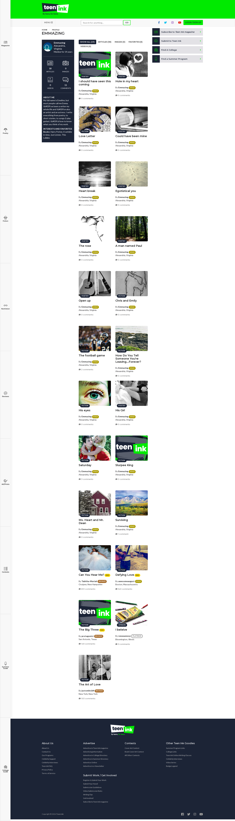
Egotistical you (125, 190)
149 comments (87, 643)
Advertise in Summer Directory (95, 760)
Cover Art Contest (132, 750)
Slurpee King (124, 464)
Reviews (5, 394)
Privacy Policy (47, 771)
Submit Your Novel (90, 785)
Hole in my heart (126, 80)
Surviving (121, 519)
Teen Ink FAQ (47, 768)
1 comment (121, 533)
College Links (171, 753)
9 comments (122, 643)
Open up (85, 299)
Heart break (87, 190)
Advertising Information (92, 753)
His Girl (120, 409)
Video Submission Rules (92, 792)
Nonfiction (5, 307)
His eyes (84, 409)
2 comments (86, 368)
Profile (55, 31)
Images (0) (120, 43)
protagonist (88, 635)
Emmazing (87, 89)
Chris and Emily (126, 299)
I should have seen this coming (95, 82)
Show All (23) (87, 43)
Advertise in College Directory (95, 757)
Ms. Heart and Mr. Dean (91, 520)
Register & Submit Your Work (94, 782)
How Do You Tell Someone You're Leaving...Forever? (128, 357)
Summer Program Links (175, 750)
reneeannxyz (124, 635)
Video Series (171, 764)
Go (126, 24)
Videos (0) (85, 48)
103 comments (87, 697)
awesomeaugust (126, 580)
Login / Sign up (193, 24)
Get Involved (88, 800)
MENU (48, 24)
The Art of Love (90, 683)
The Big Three (89, 628)
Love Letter (87, 135)
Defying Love (124, 573)
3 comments (122, 204)
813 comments (87, 588)
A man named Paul (128, 244)
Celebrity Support (49, 760)
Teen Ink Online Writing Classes (179, 757)
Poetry (5, 131)
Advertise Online (90, 764)
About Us (45, 750)
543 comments (123, 588)
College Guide (5, 769)
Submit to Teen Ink (167, 42)
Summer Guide (5, 665)
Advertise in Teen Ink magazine (95, 750)
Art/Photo (5, 482)
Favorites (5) (136, 43)
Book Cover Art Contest (134, 753)
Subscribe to (174, 33)
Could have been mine (131, 135)
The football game (92, 354)
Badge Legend (171, 768)
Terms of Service (48, 775)
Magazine (5, 43)
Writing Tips (88, 796)
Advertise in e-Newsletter (93, 768)
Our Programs (47, 757)
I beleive (121, 628)
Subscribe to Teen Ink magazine (95, 803)
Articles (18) (104, 43)
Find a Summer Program (170, 60)
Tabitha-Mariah (89, 580)
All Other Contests (132, 757)
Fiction (5, 219)
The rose (85, 244)
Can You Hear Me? (91, 573)
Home (44, 31)
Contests (5, 570)
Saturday (85, 464)
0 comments (86, 97)
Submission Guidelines (92, 789)
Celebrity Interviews (50, 764)
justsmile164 (88, 689)
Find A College (164, 51)
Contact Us (46, 753)
